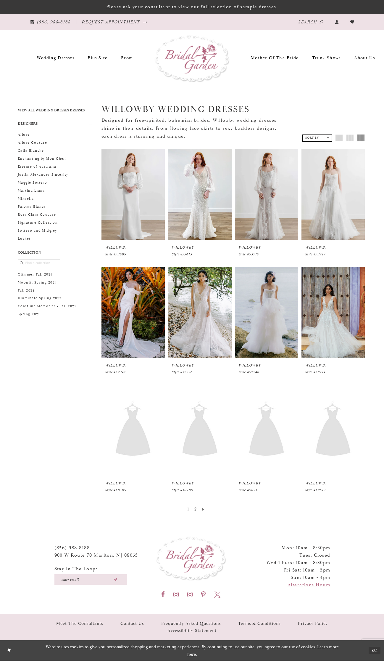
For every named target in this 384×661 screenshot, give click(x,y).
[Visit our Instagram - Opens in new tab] (176, 594)
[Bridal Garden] (192, 58)
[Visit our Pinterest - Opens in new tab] (203, 594)
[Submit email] (115, 579)
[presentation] (133, 194)
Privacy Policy (313, 623)
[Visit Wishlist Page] (352, 22)
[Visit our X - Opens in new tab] (217, 594)
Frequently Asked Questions (191, 623)
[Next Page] (203, 509)
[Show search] (310, 22)
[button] (337, 22)
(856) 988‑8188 (72, 548)
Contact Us (132, 623)
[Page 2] (196, 509)
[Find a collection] (39, 263)
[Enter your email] (90, 579)
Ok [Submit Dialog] (374, 650)
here (191, 654)
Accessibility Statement (192, 630)
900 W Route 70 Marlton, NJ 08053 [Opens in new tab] (96, 555)
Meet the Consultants (79, 623)
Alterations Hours (309, 585)
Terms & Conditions (259, 623)
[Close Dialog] (9, 650)
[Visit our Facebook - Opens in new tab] (163, 594)
